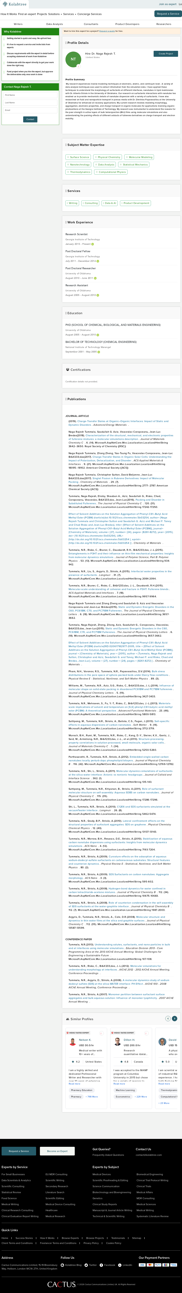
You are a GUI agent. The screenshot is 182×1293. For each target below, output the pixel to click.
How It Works (9, 14)
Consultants (91, 24)
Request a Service (168, 14)
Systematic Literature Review (153, 1216)
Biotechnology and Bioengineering (112, 1192)
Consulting (90, 203)
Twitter (91, 1265)
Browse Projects (95, 1238)
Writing (72, 203)
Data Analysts (54, 24)
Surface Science (78, 157)
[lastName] (30, 103)
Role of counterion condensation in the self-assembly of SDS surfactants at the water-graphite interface (121, 904)
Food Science (9, 1198)
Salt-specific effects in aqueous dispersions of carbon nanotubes (119, 723)
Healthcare (52, 1210)
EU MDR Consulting (56, 1174)
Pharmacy (76, 1096)
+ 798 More (92, 1096)
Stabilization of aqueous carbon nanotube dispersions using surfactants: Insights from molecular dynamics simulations (120, 842)
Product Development (135, 203)
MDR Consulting (146, 1198)
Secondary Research (57, 1186)
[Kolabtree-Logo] (14, 4)
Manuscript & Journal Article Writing (112, 1210)
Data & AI (109, 203)
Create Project (166, 53)
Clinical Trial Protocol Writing (152, 1180)
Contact (30, 119)
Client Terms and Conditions (17, 1243)
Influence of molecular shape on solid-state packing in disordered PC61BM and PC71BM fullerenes (121, 687)
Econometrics (123, 1096)
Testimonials (118, 1238)
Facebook (107, 1265)
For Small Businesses (13, 1174)
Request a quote (107, 31)
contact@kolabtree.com (149, 1155)
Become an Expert (57, 1151)
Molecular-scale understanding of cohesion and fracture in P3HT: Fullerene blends (119, 589)
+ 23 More (164, 1103)
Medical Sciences (146, 1204)
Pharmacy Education (81, 1090)
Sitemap (136, 1238)
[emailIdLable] (30, 110)
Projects (42, 14)
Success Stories (24, 1238)
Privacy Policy (91, 1243)
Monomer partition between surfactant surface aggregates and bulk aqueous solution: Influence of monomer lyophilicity (117, 996)
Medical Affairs (145, 1192)
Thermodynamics (78, 172)
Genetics (97, 1198)
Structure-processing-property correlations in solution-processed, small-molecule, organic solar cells (116, 740)
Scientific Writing (55, 1180)
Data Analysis (104, 164)
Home (5, 1238)
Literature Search (55, 1192)
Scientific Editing (55, 1198)
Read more (74, 1083)
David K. (174, 1040)
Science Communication (106, 1186)
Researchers (163, 24)
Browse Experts (70, 1238)
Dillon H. (129, 1040)
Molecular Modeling (139, 157)
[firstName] (30, 95)
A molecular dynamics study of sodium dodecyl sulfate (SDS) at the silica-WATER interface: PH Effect (119, 982)
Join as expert (167, 4)
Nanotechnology (78, 164)
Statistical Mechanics (134, 164)
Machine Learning (125, 1090)
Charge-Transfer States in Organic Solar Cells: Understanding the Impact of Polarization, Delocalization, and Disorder (120, 458)
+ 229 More (141, 1096)
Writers (18, 24)
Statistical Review (11, 1192)
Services (69, 14)
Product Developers (127, 24)
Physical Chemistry (107, 157)
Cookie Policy (113, 1243)
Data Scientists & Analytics (16, 1180)
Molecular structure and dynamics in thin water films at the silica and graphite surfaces (117, 918)
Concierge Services (89, 14)
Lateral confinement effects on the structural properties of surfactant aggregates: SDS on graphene (117, 822)
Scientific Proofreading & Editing (110, 1180)
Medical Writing (10, 1204)
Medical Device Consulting (60, 1204)
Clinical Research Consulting (17, 1210)
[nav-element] (168, 1018)
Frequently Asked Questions (108, 1155)
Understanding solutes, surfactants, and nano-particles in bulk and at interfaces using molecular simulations (119, 946)
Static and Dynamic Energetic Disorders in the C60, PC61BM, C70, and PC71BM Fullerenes (121, 608)
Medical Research (55, 1216)
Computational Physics (111, 172)
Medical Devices (102, 1174)
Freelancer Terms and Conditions (58, 1243)
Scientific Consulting (13, 1186)
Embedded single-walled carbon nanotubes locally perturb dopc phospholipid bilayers (119, 758)
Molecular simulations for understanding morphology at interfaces (115, 967)
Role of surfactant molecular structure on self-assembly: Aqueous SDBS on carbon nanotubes (116, 790)
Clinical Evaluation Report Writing (20, 1216)
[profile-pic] (73, 1042)
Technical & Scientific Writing (108, 1216)
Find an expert (27, 14)
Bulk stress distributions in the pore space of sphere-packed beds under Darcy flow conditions (119, 673)
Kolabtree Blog (71, 1265)
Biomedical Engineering (150, 1174)
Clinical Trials (144, 1186)
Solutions (55, 14)
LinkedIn (125, 1265)
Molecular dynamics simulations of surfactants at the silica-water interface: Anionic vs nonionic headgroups (121, 772)
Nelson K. (85, 1040)
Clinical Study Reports (105, 1204)
